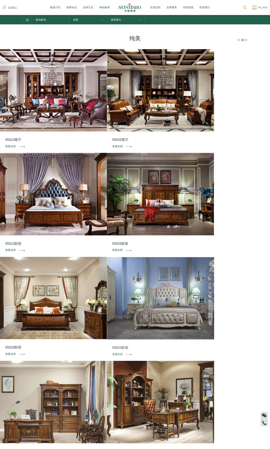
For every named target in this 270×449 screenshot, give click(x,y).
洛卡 (125, 400)
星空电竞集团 (136, 400)
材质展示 (195, 406)
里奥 (125, 406)
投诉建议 (210, 362)
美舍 (125, 417)
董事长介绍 (29, 417)
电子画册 (94, 406)
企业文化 (27, 394)
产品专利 (94, 400)
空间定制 (195, 394)
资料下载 (135, 362)
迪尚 (125, 389)
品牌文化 (88, 7)
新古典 (127, 423)
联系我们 (205, 7)
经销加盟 (188, 7)
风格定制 (195, 389)
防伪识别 (60, 362)
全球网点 (10, 7)
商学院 (26, 406)
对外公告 (61, 389)
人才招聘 (27, 400)
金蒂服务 (171, 7)
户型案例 (195, 400)
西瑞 (125, 394)
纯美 (125, 428)
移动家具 (104, 7)
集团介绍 (55, 7)
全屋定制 (155, 7)
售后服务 (162, 389)
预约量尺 (195, 411)
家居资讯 (61, 394)
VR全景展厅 (29, 411)
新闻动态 (71, 7)
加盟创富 (229, 394)
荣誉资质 (94, 394)
